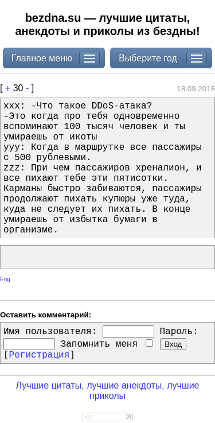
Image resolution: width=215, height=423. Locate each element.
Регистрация (39, 355)
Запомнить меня (107, 344)
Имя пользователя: (50, 332)
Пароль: (178, 332)
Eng (5, 279)
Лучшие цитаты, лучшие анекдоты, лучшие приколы (107, 391)
